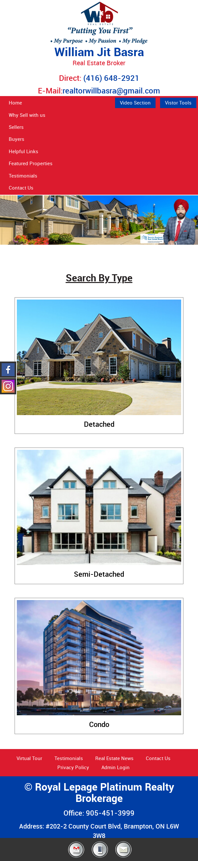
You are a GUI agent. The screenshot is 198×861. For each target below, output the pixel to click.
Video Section (135, 102)
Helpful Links (23, 151)
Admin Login (115, 767)
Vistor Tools (178, 102)
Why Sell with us (27, 115)
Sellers (16, 127)
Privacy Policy (73, 767)
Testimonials (23, 175)
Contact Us (21, 187)
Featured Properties (30, 163)
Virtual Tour (29, 758)
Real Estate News (114, 758)
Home (15, 102)
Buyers (16, 139)
